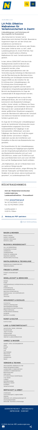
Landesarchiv (7, 251)
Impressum (14, 411)
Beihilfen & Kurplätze (9, 315)
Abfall (5, 345)
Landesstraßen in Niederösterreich (13, 369)
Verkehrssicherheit (9, 386)
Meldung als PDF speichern (14, 216)
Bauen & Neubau (8, 235)
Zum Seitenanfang (28, 222)
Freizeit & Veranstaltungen (11, 272)
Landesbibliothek (8, 252)
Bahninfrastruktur (8, 372)
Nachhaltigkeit (7, 352)
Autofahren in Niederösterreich (12, 371)
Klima (5, 348)
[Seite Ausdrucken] (3, 427)
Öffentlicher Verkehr (9, 383)
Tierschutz (6, 296)
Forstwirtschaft (8, 330)
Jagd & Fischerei (8, 331)
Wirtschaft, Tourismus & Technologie (14, 401)
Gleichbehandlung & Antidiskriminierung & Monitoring (18, 284)
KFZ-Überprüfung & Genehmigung (13, 376)
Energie (6, 347)
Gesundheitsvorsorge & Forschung (13, 308)
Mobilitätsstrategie (9, 381)
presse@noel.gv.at (17, 200)
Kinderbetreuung (8, 288)
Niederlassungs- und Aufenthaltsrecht (14, 293)
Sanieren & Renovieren (10, 239)
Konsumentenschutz (9, 289)
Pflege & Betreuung (9, 310)
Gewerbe (6, 396)
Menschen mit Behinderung (11, 291)
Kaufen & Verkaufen (9, 237)
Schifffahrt (6, 384)
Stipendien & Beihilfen (10, 256)
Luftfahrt (6, 379)
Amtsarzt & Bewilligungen (11, 304)
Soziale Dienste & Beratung (11, 311)
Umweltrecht (7, 355)
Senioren (6, 294)
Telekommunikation (9, 266)
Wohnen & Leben (8, 240)
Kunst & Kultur (8, 321)
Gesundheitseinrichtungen (11, 306)
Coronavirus (7, 303)
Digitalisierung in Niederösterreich (13, 264)
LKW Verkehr (7, 377)
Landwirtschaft (8, 333)
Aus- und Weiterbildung (10, 247)
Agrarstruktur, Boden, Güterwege (13, 328)
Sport (5, 274)
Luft (5, 350)
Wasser (5, 359)
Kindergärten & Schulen (10, 249)
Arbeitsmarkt (7, 393)
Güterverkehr (7, 374)
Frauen (5, 282)
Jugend (6, 286)
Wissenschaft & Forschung (11, 257)
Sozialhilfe (6, 313)
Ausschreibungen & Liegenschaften (13, 394)
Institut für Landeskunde (10, 254)
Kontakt (25, 411)
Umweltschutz (7, 357)
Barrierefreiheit (12, 409)
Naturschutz (7, 354)
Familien (6, 281)
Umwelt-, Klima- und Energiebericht (13, 343)
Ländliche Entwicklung (10, 335)
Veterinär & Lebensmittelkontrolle (13, 337)
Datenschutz (27, 409)
